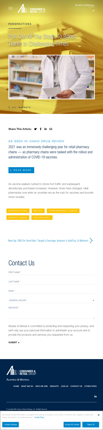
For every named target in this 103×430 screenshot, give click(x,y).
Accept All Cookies (72, 425)
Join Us (64, 386)
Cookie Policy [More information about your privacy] (39, 418)
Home (16, 386)
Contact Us (76, 386)
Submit (12, 343)
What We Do (27, 386)
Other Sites (90, 386)
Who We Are (41, 386)
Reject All (90, 425)
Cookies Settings (10, 425)
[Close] (99, 415)
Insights (54, 386)
